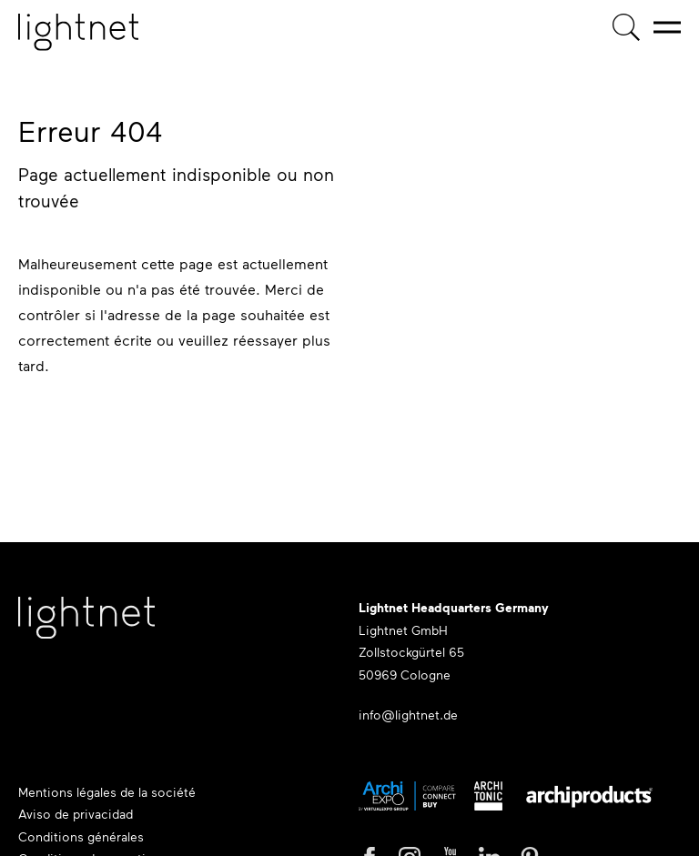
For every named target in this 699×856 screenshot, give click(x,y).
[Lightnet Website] (86, 627)
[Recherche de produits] (626, 27)
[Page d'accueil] (78, 32)
